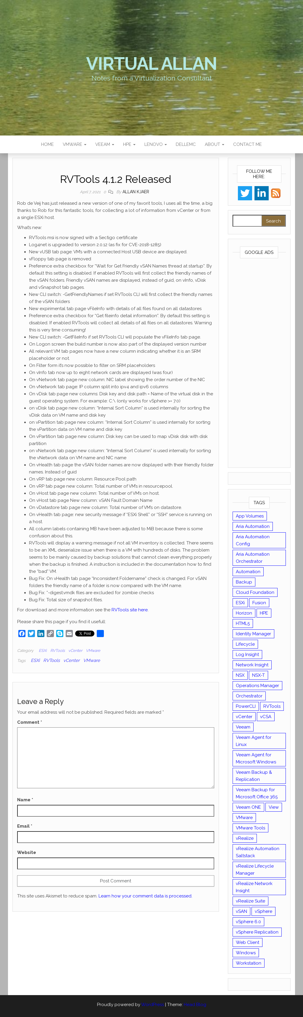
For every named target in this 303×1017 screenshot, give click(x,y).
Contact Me (247, 144)
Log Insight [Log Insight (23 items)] (247, 654)
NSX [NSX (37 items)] (240, 675)
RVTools (57, 650)
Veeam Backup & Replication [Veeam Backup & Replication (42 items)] (254, 776)
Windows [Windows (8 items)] (246, 952)
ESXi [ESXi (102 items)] (240, 602)
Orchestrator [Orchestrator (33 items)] (249, 696)
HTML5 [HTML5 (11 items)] (243, 623)
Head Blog (195, 1004)
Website (26, 852)
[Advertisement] (259, 364)
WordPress (152, 1004)
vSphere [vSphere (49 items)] (263, 911)
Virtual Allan (151, 63)
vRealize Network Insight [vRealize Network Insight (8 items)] (254, 887)
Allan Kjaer (136, 191)
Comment (29, 722)
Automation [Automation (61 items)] (248, 571)
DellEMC (186, 144)
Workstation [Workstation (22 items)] (248, 963)
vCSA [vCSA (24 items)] (265, 716)
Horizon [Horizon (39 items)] (244, 613)
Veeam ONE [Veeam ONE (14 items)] (248, 807)
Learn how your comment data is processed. (145, 896)
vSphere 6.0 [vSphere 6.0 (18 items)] (248, 921)
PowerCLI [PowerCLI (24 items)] (246, 706)
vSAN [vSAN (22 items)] (241, 911)
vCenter (75, 650)
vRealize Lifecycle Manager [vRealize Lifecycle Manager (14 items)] (255, 869)
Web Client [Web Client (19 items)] (247, 942)
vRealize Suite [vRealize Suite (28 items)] (250, 901)
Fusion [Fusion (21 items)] (259, 602)
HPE (129, 144)
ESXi (43, 650)
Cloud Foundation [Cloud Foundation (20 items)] (255, 592)
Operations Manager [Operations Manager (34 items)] (257, 685)
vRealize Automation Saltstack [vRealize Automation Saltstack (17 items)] (257, 852)
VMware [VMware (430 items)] (244, 817)
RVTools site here (130, 610)
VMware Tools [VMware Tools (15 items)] (250, 828)
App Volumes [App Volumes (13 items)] (250, 516)
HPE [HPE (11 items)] (264, 613)
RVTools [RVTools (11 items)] (272, 706)
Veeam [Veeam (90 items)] (243, 727)
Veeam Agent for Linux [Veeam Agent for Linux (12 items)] (253, 741)
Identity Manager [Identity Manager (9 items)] (253, 633)
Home (47, 144)
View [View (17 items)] (274, 807)
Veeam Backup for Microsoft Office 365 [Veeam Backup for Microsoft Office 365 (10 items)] (257, 793)
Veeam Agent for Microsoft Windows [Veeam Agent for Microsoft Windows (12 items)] (256, 758)
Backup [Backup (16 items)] (244, 582)
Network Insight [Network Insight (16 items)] (252, 665)
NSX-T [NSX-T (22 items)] (258, 675)
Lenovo (155, 144)
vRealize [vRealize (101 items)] (245, 838)
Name (25, 799)
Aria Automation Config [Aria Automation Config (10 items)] (253, 540)
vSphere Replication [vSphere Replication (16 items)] (257, 932)
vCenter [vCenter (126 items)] (244, 716)
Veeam (104, 144)
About (214, 144)
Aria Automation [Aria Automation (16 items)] (253, 526)
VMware (74, 144)
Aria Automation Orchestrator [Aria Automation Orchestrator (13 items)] (253, 558)
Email (24, 826)
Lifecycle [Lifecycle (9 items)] (245, 644)
